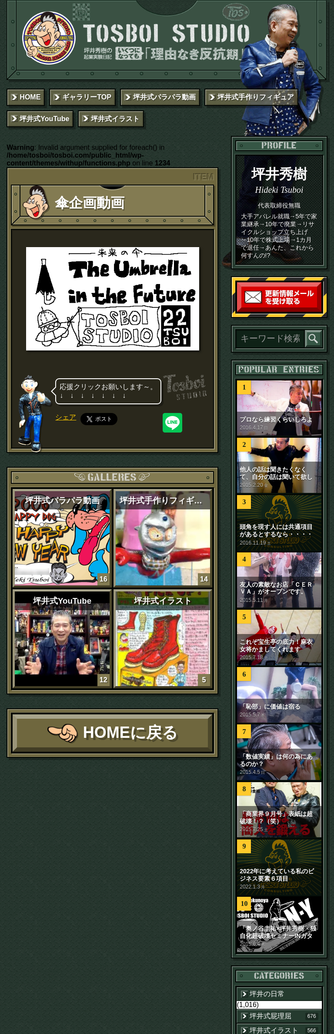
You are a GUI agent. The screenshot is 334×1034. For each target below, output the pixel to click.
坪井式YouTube (44, 118)
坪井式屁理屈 (284, 1016)
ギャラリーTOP (86, 97)
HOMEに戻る (130, 732)
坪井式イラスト (115, 118)
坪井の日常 (267, 994)
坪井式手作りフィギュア (255, 97)
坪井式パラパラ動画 (164, 97)
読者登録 (319, 310)
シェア (65, 417)
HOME (30, 97)
